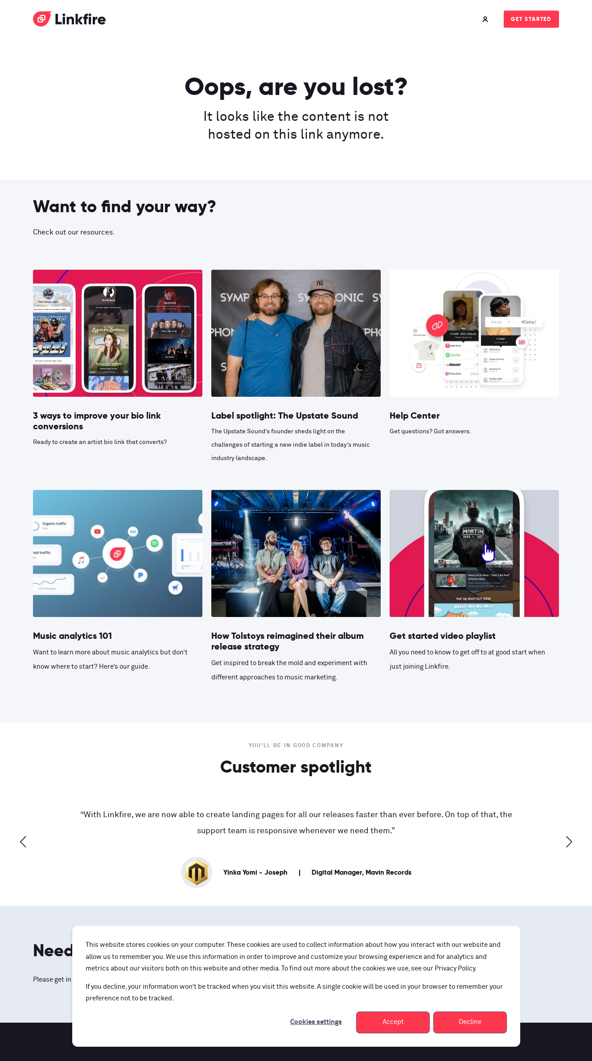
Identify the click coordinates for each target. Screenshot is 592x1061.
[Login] (486, 19)
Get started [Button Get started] (531, 19)
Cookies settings (316, 1022)
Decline (470, 1022)
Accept (393, 1022)
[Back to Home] (69, 21)
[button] (23, 841)
